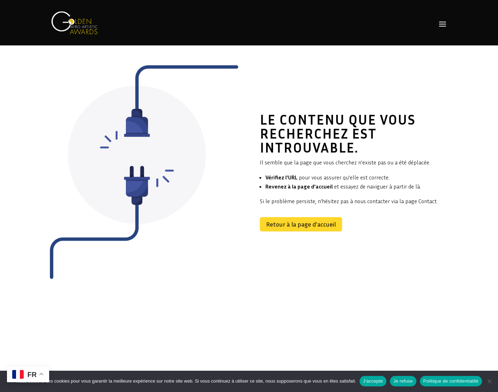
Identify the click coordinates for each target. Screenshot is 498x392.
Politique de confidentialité (450, 381)
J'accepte (373, 381)
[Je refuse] (489, 381)
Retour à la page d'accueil (301, 224)
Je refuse (403, 381)
